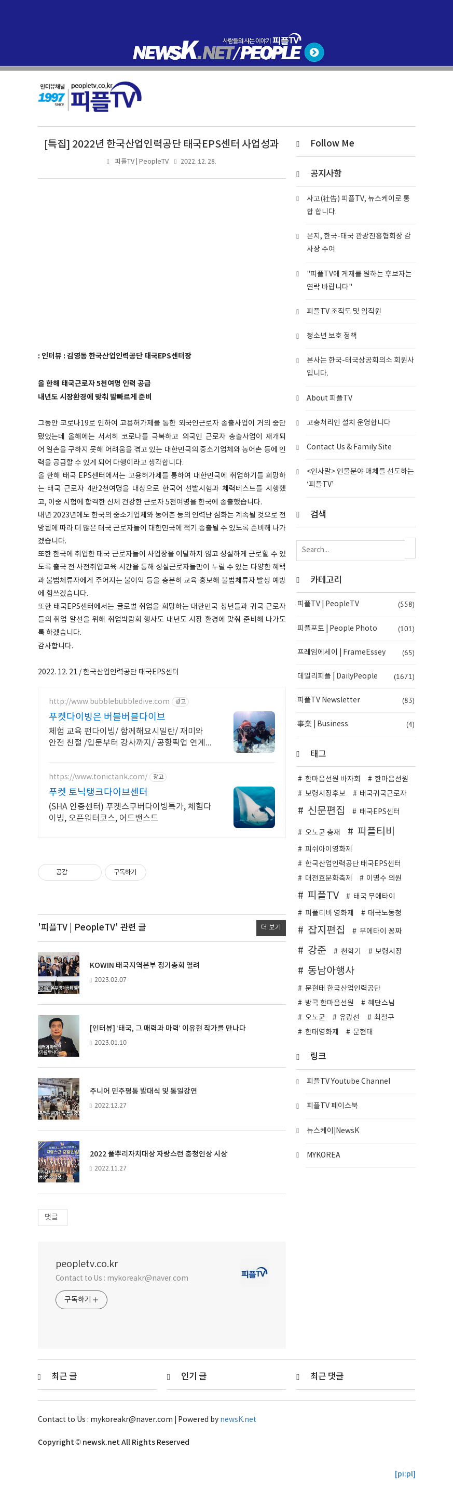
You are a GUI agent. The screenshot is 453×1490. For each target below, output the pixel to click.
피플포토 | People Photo (355, 628)
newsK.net (238, 1420)
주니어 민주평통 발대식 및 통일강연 (143, 1091)
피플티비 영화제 (329, 913)
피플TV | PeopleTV (142, 162)
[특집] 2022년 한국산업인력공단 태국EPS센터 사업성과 (161, 144)
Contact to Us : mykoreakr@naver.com (122, 1278)
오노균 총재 (322, 833)
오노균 (315, 1018)
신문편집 (326, 811)
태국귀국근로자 (383, 794)
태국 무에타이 (374, 897)
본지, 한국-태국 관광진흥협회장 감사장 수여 (359, 243)
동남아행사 (331, 971)
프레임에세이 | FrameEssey (355, 652)
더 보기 (271, 928)
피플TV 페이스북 (332, 1106)
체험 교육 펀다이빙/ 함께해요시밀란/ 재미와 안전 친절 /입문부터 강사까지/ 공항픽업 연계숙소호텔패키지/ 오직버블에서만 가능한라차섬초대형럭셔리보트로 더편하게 (130, 738)
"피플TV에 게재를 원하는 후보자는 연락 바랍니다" (359, 280)
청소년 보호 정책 (332, 336)
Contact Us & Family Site (349, 447)
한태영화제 (322, 1032)
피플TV (323, 895)
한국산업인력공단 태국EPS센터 (353, 864)
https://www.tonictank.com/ (98, 777)
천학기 (351, 952)
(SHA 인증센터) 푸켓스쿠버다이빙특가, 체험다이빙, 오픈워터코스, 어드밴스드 (130, 812)
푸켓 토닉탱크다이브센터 (98, 792)
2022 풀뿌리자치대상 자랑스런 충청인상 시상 (158, 1154)
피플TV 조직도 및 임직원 (344, 312)
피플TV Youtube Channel (348, 1081)
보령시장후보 (325, 794)
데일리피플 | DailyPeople (355, 676)
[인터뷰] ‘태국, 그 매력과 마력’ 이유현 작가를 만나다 (168, 1028)
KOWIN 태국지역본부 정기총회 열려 (145, 965)
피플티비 (376, 831)
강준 (317, 950)
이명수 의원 (384, 878)
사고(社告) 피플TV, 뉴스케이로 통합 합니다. (358, 205)
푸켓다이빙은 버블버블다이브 (107, 717)
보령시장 (388, 952)
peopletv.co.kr (87, 1264)
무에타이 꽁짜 (381, 931)
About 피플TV (329, 398)
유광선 (349, 1018)
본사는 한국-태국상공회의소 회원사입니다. (360, 367)
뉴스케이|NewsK (333, 1131)
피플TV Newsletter (355, 700)
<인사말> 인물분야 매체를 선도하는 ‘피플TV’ (360, 478)
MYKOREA (323, 1155)
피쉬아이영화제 (328, 849)
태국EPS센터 (380, 812)
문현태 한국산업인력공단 (343, 989)
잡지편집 (326, 930)
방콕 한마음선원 (329, 1003)
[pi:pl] (405, 1474)
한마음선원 (391, 779)
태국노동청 (385, 913)
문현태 (363, 1032)
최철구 (384, 1018)
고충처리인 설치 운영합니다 (349, 423)
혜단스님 (381, 1003)
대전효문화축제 (328, 878)
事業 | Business (355, 724)
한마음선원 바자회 (333, 779)
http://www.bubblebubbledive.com (109, 702)
